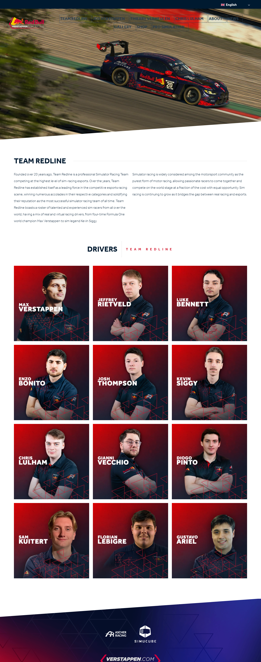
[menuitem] (235, 4)
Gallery (201, 20)
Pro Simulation (237, 20)
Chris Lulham (151, 20)
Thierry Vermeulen (121, 20)
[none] (235, 4)
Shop (216, 20)
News (186, 20)
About (172, 20)
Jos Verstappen (90, 20)
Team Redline (63, 20)
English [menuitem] (231, 5)
